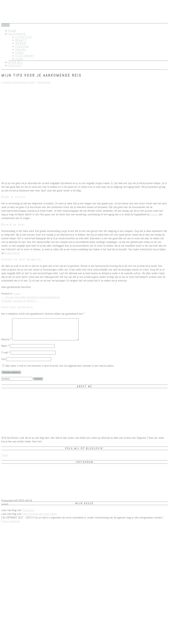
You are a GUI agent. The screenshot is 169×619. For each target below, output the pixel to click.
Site (3, 363)
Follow (4, 459)
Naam (5, 350)
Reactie (6, 343)
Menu (5, 25)
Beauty (21, 40)
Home (12, 30)
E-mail (5, 356)
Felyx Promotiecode (32, 518)
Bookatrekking (12, 253)
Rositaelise (44, 82)
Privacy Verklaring (10, 525)
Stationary (25, 55)
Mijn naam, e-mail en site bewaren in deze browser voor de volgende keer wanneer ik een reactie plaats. (60, 370)
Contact (15, 65)
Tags (19, 59)
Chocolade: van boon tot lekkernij (20, 301)
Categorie (17, 33)
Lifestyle (23, 37)
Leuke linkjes (50, 518)
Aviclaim (154, 214)
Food (19, 52)
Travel (21, 49)
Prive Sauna (28, 514)
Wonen (20, 43)
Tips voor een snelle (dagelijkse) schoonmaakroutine (30, 297)
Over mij (15, 62)
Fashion (22, 46)
